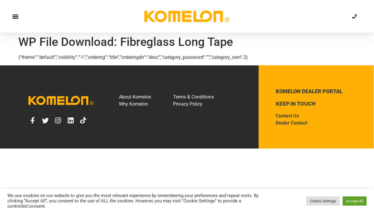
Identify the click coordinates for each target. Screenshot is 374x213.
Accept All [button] (354, 201)
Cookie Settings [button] (323, 201)
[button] (15, 16)
